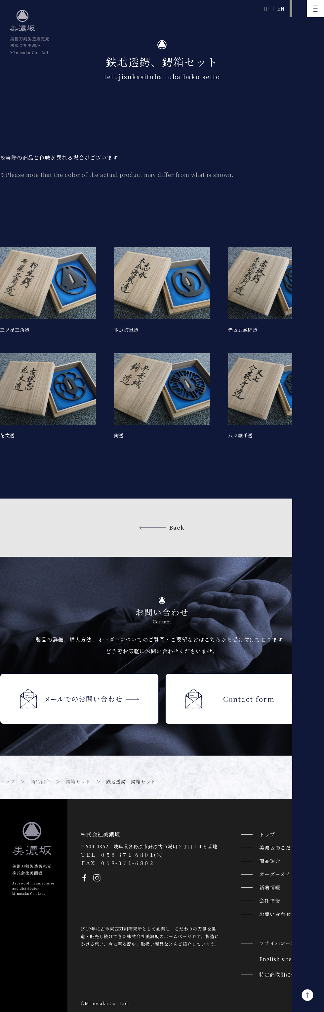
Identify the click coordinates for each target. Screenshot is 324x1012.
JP (266, 8)
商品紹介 (40, 781)
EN (281, 8)
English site (275, 958)
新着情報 (269, 887)
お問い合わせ (275, 913)
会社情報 (269, 900)
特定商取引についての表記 (291, 974)
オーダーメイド (277, 874)
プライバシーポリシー (285, 942)
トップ (7, 781)
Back (176, 527)
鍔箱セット (78, 781)
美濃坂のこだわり (280, 847)
